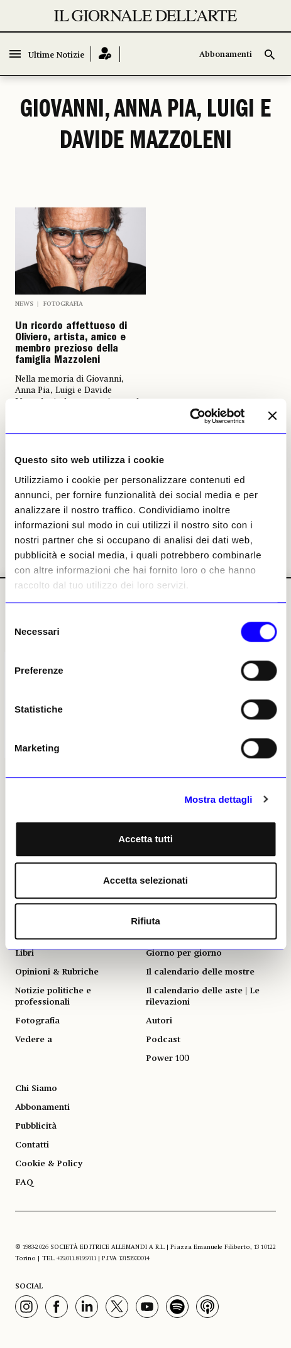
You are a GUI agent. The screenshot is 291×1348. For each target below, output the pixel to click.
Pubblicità (36, 1126)
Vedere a (33, 1039)
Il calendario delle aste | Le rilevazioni (203, 996)
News (24, 304)
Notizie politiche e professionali (53, 996)
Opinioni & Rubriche (57, 972)
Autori (159, 1020)
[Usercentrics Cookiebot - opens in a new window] (189, 416)
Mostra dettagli (218, 799)
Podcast (163, 1039)
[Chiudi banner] (272, 416)
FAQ (24, 1182)
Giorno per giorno (184, 953)
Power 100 (167, 1058)
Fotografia (63, 304)
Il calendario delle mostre (200, 972)
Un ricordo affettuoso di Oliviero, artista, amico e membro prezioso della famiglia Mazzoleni (71, 344)
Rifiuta (145, 921)
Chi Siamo (36, 1088)
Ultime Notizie (56, 55)
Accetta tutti (145, 838)
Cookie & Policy (48, 1163)
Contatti (32, 1145)
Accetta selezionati (145, 880)
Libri (24, 953)
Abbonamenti (225, 55)
